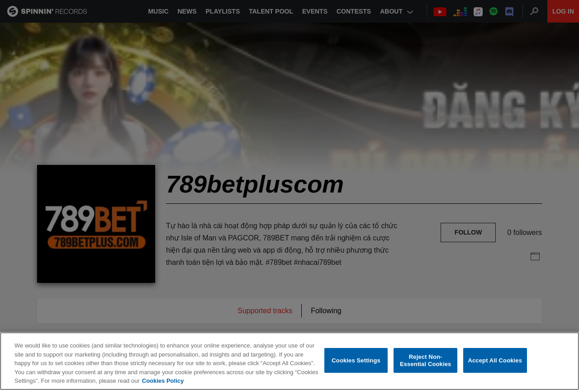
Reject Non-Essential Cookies (425, 361)
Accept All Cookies (495, 360)
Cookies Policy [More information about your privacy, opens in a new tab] (163, 381)
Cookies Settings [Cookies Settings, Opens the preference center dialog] (356, 360)
